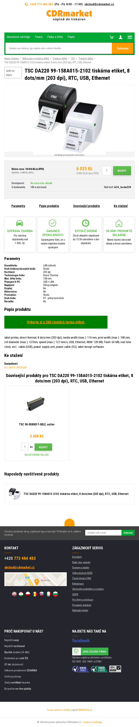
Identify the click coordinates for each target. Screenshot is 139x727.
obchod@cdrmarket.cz (99, 4)
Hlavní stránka (11, 58)
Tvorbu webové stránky (59, 710)
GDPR (75, 594)
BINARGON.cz (85, 710)
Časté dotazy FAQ (81, 578)
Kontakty (77, 557)
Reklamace (78, 583)
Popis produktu (49, 206)
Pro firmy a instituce (82, 599)
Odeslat (128, 532)
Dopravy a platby (80, 567)
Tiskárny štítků (60, 58)
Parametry (18, 206)
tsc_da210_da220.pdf (15, 367)
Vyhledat (123, 48)
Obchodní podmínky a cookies (88, 589)
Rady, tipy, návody (81, 562)
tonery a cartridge (93, 722)
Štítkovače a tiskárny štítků (35, 58)
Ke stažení (121, 206)
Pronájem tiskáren (81, 605)
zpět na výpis (10, 73)
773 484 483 (20, 558)
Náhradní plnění (80, 610)
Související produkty (86, 206)
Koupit (122, 170)
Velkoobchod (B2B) (82, 573)
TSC (73, 58)
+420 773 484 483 (39, 4)
